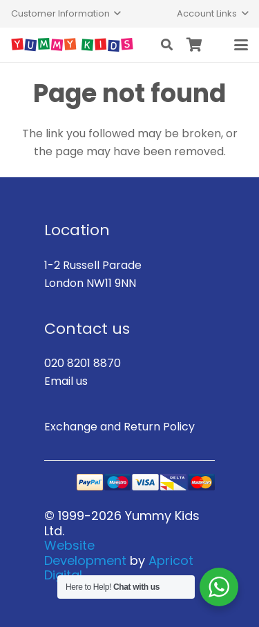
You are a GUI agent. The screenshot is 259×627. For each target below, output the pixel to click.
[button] (66, 14)
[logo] (72, 45)
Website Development (85, 553)
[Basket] (195, 45)
